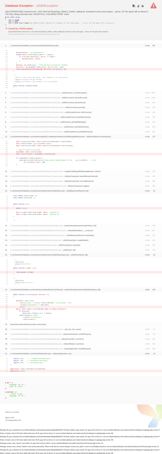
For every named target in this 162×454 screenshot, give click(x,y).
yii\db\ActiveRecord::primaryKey (98, 136)
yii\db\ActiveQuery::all (79, 255)
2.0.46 (18, 420)
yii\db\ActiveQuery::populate (69, 245)
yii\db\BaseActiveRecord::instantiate (80, 235)
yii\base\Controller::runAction (72, 339)
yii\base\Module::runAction (73, 344)
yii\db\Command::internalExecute (74, 98)
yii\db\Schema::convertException (74, 93)
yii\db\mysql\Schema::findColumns (77, 112)
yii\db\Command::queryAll (74, 107)
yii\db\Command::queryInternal (73, 102)
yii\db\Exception (47, 5)
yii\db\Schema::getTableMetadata (72, 122)
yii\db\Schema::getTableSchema (76, 127)
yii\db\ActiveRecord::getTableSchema (78, 132)
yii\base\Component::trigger (78, 186)
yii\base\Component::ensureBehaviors (78, 181)
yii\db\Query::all (68, 250)
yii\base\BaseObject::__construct (80, 230)
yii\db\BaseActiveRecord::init (77, 191)
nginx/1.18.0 (9, 417)
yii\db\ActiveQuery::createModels (75, 240)
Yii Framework (10, 420)
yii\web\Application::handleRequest (77, 349)
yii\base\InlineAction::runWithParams (76, 334)
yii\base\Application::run (61, 354)
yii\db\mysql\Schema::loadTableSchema (75, 117)
